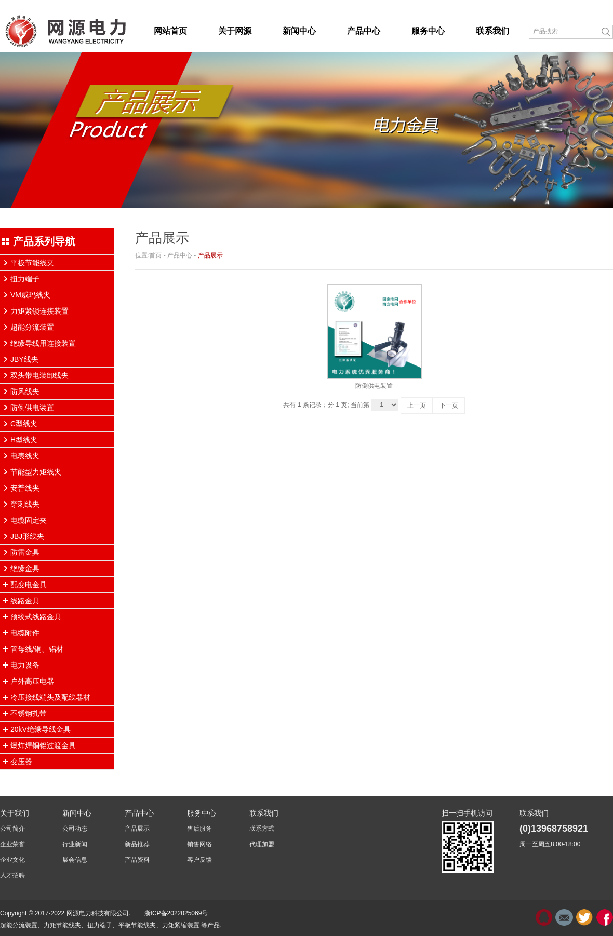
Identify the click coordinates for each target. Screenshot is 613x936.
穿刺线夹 (24, 504)
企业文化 (12, 859)
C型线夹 (23, 423)
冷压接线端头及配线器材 (50, 697)
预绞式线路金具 (35, 617)
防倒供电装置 (32, 407)
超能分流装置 (32, 327)
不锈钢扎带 (28, 713)
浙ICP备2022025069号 (176, 913)
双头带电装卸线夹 (39, 375)
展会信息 (74, 859)
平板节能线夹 (32, 263)
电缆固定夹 (28, 520)
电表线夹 (24, 456)
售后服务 (199, 828)
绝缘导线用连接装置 (43, 343)
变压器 (21, 761)
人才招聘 (12, 875)
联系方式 (261, 828)
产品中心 (179, 255)
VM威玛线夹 (30, 295)
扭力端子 (24, 279)
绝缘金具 (24, 568)
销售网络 (199, 844)
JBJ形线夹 (27, 536)
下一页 (448, 405)
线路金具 (24, 600)
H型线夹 (23, 440)
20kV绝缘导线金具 (40, 729)
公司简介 (12, 828)
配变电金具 (28, 584)
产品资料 (137, 859)
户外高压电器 (32, 681)
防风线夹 (24, 391)
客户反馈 (199, 859)
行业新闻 (74, 844)
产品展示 (210, 255)
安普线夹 (24, 488)
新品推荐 (137, 844)
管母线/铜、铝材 (36, 649)
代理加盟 (261, 844)
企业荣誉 (12, 844)
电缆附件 (24, 633)
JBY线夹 (24, 359)
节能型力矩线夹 (35, 472)
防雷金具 (24, 552)
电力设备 (24, 665)
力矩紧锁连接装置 (39, 311)
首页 (155, 255)
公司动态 (74, 828)
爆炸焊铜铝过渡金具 (43, 745)
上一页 (416, 405)
